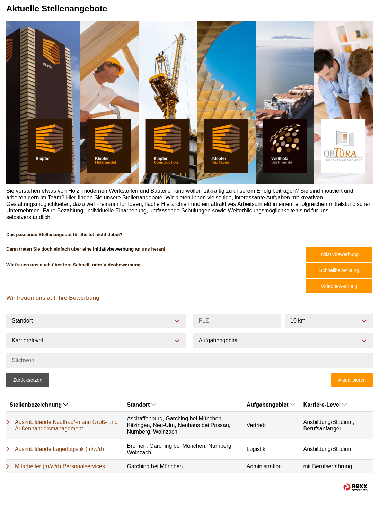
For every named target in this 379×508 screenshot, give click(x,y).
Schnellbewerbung (339, 270)
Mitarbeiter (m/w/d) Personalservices (60, 466)
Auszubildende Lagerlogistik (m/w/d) (59, 449)
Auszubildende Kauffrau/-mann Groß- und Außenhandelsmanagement (66, 425)
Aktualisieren (352, 380)
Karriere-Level (325, 405)
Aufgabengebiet (271, 405)
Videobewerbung (339, 286)
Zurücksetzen (27, 380)
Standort (141, 405)
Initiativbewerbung (339, 254)
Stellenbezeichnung (39, 405)
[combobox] (329, 321)
